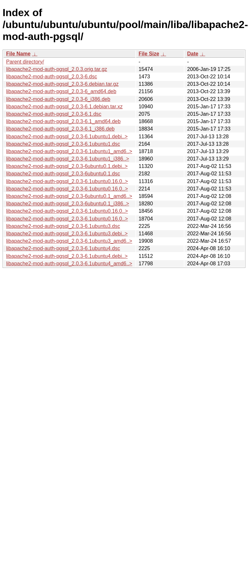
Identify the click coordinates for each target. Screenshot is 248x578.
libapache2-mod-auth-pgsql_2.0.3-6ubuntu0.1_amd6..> (69, 196)
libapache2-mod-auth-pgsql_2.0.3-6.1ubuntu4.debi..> (67, 256)
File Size (149, 53)
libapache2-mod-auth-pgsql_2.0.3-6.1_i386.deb (60, 129)
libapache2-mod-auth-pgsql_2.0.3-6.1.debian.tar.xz (64, 106)
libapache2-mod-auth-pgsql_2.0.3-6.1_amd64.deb (63, 121)
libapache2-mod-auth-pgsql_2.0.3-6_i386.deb (58, 99)
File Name (18, 53)
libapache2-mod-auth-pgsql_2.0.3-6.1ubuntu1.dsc (63, 144)
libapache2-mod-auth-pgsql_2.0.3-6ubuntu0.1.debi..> (67, 166)
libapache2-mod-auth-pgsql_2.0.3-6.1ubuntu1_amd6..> (69, 151)
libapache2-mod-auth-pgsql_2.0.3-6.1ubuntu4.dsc (63, 248)
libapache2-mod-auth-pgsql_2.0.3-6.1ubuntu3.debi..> (67, 233)
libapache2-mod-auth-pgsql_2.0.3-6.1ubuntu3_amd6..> (69, 241)
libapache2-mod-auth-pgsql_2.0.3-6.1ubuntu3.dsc (63, 226)
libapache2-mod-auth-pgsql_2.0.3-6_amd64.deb (61, 91)
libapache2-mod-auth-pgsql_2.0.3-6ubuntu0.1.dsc (63, 173)
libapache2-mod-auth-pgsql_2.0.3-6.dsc (51, 76)
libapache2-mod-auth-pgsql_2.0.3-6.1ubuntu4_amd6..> (69, 263)
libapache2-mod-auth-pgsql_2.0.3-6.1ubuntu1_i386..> (67, 159)
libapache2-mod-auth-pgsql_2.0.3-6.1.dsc (53, 114)
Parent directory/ (25, 61)
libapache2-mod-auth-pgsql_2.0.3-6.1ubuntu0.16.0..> (67, 181)
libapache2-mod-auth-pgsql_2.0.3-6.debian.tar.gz (62, 84)
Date (192, 53)
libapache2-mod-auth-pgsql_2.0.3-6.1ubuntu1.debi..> (67, 136)
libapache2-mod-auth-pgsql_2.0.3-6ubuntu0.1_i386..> (67, 203)
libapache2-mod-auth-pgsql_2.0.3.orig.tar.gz (56, 69)
